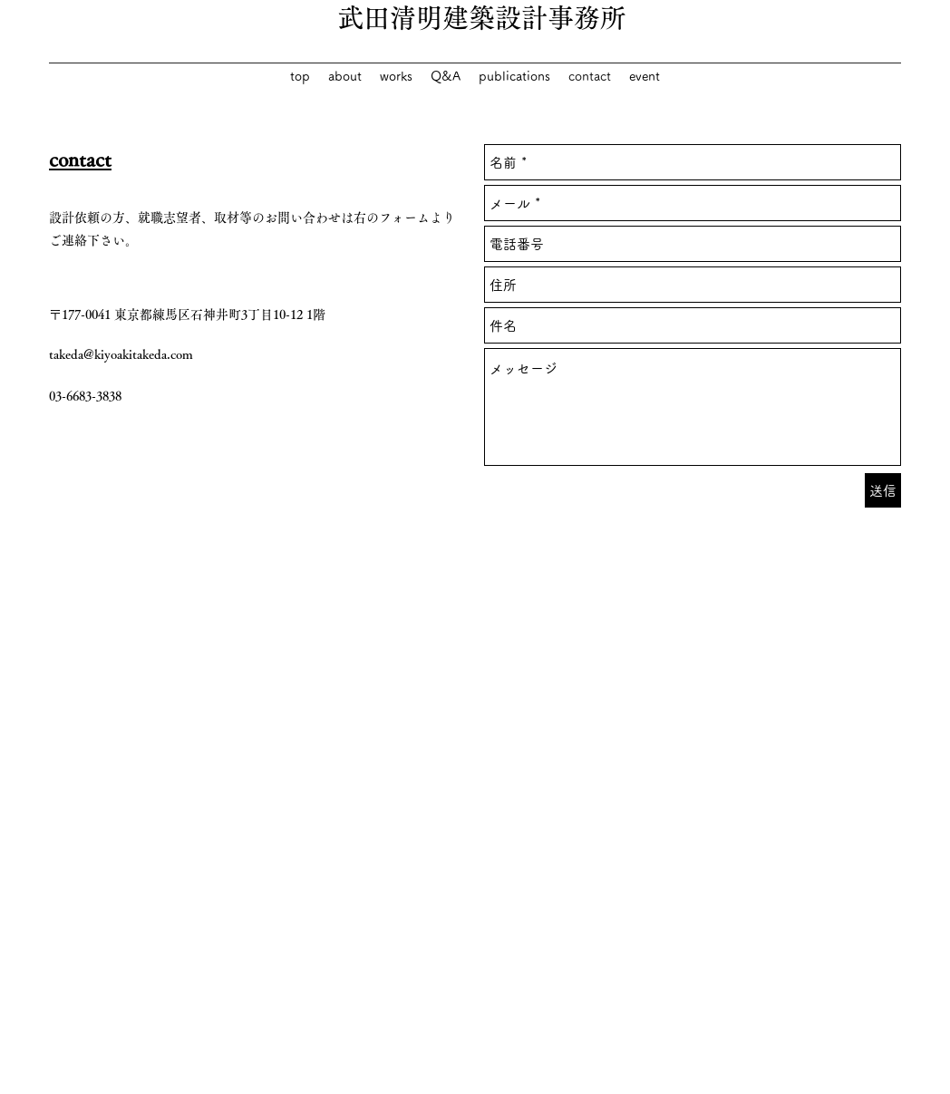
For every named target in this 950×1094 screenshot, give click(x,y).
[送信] (883, 490)
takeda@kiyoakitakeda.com (121, 354)
